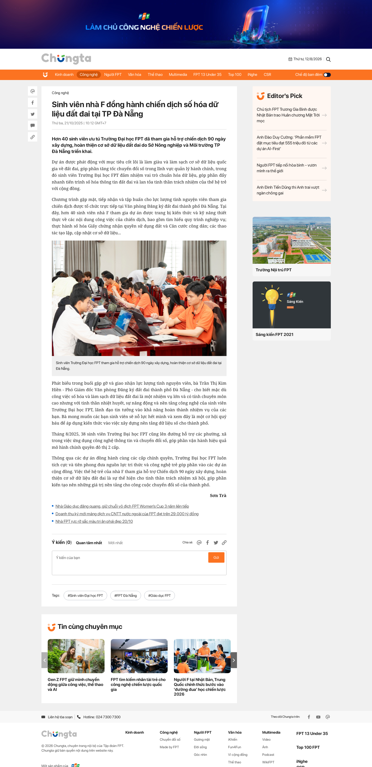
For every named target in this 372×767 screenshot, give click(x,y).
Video (266, 729)
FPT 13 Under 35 (217, 74)
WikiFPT (268, 751)
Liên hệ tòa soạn (56, 706)
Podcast (268, 743)
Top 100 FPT (308, 736)
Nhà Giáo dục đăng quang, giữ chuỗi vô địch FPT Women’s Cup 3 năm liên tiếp (122, 506)
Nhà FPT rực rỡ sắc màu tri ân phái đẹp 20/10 (94, 521)
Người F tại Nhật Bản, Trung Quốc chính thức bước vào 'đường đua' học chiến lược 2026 (200, 676)
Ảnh (265, 736)
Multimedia (186, 74)
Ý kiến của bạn (139, 557)
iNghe (265, 74)
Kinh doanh (65, 74)
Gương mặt (202, 729)
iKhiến (232, 729)
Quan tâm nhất (89, 543)
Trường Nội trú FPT (274, 269)
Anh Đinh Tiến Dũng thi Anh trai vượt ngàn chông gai (292, 190)
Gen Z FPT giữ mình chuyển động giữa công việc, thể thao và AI (75, 673)
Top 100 (245, 74)
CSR (281, 74)
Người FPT (116, 74)
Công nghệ (91, 74)
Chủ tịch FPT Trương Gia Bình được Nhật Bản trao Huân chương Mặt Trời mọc (292, 115)
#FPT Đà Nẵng (125, 584)
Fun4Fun (234, 736)
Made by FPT (169, 736)
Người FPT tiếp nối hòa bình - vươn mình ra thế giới (292, 168)
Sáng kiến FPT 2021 (275, 334)
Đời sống (200, 736)
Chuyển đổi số (170, 729)
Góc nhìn (200, 743)
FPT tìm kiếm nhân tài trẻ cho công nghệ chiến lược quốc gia (138, 673)
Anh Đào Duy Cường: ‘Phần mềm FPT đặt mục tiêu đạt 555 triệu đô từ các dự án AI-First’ (292, 143)
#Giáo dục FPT (159, 584)
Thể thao (161, 74)
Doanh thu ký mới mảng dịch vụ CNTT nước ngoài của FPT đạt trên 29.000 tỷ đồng (127, 513)
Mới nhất (115, 543)
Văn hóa (139, 74)
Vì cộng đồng (237, 743)
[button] (234, 649)
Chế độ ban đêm (313, 74)
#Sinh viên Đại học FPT (85, 584)
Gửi (216, 557)
